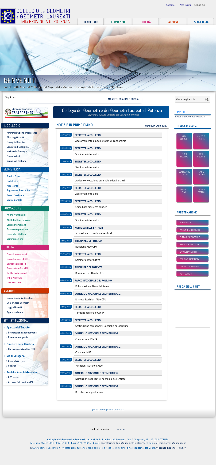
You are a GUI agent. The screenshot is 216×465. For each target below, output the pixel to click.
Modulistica (12, 181)
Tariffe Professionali (17, 273)
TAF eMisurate (201, 155)
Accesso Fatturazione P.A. (21, 382)
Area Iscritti (185, 4)
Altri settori (186, 273)
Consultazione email (17, 254)
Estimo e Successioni (189, 244)
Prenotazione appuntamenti (22, 332)
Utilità (146, 22)
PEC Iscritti (13, 377)
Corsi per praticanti (16, 224)
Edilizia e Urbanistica (189, 259)
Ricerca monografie (18, 337)
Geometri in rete (16, 361)
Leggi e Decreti (14, 307)
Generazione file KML (17, 268)
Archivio (173, 22)
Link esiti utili (201, 173)
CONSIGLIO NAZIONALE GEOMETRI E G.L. (98, 293)
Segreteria (201, 22)
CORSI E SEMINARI (16, 215)
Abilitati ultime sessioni (18, 220)
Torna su (121, 429)
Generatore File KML (184, 173)
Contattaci (171, 4)
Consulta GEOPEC (201, 190)
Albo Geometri (184, 137)
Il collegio (91, 22)
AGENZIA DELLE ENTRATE (89, 227)
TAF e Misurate (14, 277)
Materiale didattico (16, 234)
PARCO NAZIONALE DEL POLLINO (93, 280)
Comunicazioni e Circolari (20, 298)
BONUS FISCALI (186, 222)
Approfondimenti (15, 312)
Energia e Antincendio (190, 237)
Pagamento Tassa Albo (18, 190)
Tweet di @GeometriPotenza (190, 116)
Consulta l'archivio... (156, 125)
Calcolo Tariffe (201, 137)
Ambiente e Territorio (190, 230)
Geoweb (12, 365)
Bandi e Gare (13, 176)
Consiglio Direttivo (16, 142)
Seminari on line (15, 238)
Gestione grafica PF (16, 263)
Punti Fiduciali (184, 155)
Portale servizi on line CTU (21, 349)
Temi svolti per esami (17, 229)
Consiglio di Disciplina (18, 146)
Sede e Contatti (14, 199)
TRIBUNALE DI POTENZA (88, 241)
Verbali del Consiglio (17, 151)
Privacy (182, 447)
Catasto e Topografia (189, 266)
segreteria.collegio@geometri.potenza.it (124, 443)
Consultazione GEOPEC (18, 259)
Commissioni (13, 156)
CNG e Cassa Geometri (18, 302)
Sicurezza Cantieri (188, 252)
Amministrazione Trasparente (22, 132)
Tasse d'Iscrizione (15, 195)
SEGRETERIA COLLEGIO (88, 135)
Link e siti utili (14, 282)
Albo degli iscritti (15, 137)
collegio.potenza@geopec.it (170, 443)
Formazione (118, 22)
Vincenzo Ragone (166, 447)
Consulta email (184, 190)
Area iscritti (12, 185)
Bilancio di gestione (16, 160)
